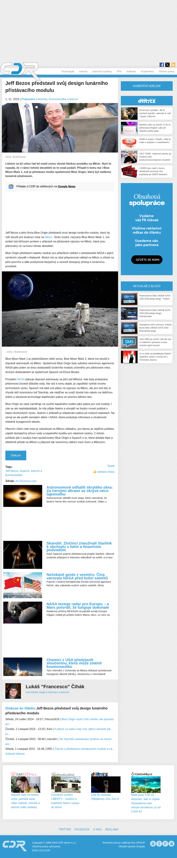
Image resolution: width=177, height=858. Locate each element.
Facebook (82, 829)
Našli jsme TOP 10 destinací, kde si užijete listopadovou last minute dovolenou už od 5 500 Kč (146, 803)
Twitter (65, 829)
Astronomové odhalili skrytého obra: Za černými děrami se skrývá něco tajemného (79, 490)
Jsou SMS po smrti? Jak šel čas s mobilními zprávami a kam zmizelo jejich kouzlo (155, 342)
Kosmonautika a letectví (63, 99)
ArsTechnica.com (26, 481)
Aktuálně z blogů (146, 286)
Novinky (42, 99)
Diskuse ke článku (20, 708)
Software (131, 71)
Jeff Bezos (11, 470)
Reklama (111, 829)
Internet (83, 71)
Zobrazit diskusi (15, 753)
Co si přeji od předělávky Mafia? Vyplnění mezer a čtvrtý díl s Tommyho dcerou (155, 356)
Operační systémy (102, 71)
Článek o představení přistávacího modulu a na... (84, 748)
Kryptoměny (147, 71)
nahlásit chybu (106, 471)
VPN (119, 71)
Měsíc (48, 237)
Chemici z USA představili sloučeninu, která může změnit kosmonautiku (74, 663)
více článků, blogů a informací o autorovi (47, 692)
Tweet (111, 465)
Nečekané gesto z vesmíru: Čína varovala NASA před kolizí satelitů (77, 576)
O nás (97, 829)
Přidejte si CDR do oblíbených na (45, 186)
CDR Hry (147, 100)
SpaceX (24, 470)
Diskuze (16, 455)
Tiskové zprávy (167, 71)
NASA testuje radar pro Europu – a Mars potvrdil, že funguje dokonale (77, 606)
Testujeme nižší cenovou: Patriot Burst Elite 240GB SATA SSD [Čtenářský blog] (155, 327)
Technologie (67, 71)
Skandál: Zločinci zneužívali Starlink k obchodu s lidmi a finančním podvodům (79, 546)
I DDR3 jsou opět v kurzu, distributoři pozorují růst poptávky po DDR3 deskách (153, 171)
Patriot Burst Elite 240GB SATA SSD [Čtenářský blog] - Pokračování (154, 313)
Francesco (28, 99)
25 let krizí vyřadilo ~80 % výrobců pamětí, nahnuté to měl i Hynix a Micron (155, 113)
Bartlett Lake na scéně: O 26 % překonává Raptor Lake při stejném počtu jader (154, 127)
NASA (21, 379)
